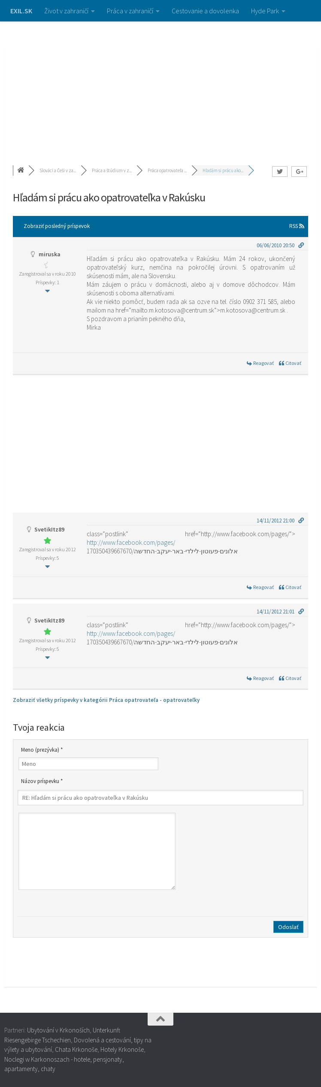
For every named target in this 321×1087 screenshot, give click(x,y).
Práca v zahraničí (130, 10)
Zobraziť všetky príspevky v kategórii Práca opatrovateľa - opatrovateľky (106, 700)
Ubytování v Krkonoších (58, 1030)
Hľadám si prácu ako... (223, 170)
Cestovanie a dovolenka (205, 10)
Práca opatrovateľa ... (167, 170)
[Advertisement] (160, 86)
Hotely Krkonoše (122, 1049)
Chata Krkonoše (76, 1049)
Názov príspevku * (42, 781)
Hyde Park (265, 10)
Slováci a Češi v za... (57, 170)
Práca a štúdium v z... (112, 170)
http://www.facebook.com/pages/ (131, 542)
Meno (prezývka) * (42, 749)
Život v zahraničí (66, 10)
